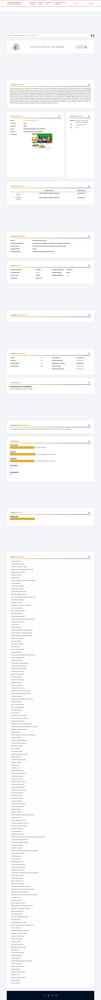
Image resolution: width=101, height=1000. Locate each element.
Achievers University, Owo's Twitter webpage (22, 454)
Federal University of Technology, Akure (21, 724)
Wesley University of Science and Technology (23, 735)
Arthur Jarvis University (17, 608)
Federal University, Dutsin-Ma (19, 666)
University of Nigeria (16, 848)
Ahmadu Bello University (17, 671)
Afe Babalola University (17, 589)
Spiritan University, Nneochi (18, 972)
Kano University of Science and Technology (22, 889)
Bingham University (16, 809)
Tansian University (16, 627)
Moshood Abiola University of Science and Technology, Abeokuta (28, 837)
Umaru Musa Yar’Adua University (19, 663)
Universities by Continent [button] (33, 3)
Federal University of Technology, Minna (21, 633)
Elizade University (15, 732)
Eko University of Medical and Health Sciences (23, 655)
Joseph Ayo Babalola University (19, 754)
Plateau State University (17, 770)
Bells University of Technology (19, 826)
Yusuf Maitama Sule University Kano (20, 886)
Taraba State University (17, 784)
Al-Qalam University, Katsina (18, 668)
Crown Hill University (16, 801)
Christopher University (17, 845)
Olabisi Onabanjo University (18, 820)
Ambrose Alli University (17, 944)
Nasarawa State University (18, 804)
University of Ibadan (16, 696)
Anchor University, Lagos (17, 649)
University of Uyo (15, 974)
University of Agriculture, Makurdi (19, 917)
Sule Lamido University (17, 878)
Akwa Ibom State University (18, 977)
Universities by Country (41, 3)
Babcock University (16, 817)
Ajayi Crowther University (17, 704)
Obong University (15, 983)
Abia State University (16, 963)
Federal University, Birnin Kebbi (19, 892)
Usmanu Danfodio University (18, 773)
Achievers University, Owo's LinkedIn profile (22, 461)
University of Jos (15, 768)
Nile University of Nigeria (17, 586)
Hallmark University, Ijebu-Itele (19, 740)
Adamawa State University (18, 572)
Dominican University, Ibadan (18, 715)
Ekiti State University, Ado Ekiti (19, 594)
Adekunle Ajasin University (18, 721)
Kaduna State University (17, 674)
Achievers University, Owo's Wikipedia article (22, 519)
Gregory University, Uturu (17, 966)
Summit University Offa (17, 798)
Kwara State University (17, 793)
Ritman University (15, 980)
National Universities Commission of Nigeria (21, 389)
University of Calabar (16, 602)
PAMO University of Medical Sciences (21, 693)
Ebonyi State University (17, 600)
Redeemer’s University (17, 746)
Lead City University (16, 702)
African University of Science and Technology (23, 580)
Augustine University (16, 652)
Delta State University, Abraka (19, 922)
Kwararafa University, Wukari (18, 790)
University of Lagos (16, 641)
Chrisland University (16, 737)
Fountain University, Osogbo (18, 759)
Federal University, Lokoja (17, 657)
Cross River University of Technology (20, 605)
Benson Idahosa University (18, 903)
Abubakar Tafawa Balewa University (20, 908)
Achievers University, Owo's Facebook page (22, 447)
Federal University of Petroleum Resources (22, 925)
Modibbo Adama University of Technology (22, 569)
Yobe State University (16, 779)
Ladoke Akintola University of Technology (22, 699)
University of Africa (16, 561)
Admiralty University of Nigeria (19, 933)
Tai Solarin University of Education (20, 823)
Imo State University (16, 677)
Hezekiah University (16, 682)
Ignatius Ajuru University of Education (21, 691)
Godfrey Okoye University (18, 853)
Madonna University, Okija (18, 622)
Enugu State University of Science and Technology (24, 850)
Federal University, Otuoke (18, 611)
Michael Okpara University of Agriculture (22, 961)
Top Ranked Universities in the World (60, 3)
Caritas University (15, 859)
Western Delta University (17, 936)
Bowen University (15, 748)
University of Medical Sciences (19, 729)
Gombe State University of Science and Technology (24, 872)
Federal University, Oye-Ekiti (18, 591)
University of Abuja (16, 575)
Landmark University (16, 900)
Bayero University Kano (17, 881)
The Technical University (17, 707)
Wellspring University (16, 955)
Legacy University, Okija (17, 564)
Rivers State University (17, 685)
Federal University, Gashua (18, 782)
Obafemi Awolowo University (18, 743)
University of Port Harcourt (18, 688)
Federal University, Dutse (17, 875)
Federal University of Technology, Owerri (22, 630)
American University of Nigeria (19, 567)
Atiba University (15, 713)
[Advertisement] (50, 21)
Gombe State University (17, 870)
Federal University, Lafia (17, 806)
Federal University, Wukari (18, 787)
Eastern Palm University (17, 680)
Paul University (15, 624)
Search (91, 3)
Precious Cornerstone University (19, 718)
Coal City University (16, 856)
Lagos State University (17, 638)
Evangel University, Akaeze (18, 864)
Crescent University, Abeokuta (19, 839)
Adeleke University (16, 757)
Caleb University (15, 646)
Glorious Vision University (17, 952)
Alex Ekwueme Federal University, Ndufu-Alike (23, 597)
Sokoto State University (17, 776)
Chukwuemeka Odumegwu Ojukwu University (23, 619)
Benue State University (17, 914)
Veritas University (15, 583)
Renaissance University (17, 861)
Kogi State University (16, 660)
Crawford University (16, 831)
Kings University (15, 765)
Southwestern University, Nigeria (19, 842)
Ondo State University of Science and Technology (24, 726)
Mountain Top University (17, 834)
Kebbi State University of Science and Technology (24, 895)
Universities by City (49, 3)
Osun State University (16, 751)
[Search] (81, 3)
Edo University (15, 950)
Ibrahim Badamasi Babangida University (21, 635)
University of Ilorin (16, 897)
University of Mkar (16, 919)
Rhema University (15, 969)
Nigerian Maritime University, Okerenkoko (22, 906)
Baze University (15, 578)
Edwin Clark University (17, 939)
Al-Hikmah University (16, 795)
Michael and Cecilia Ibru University (20, 930)
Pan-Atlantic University (17, 644)
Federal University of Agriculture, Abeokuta (22, 815)
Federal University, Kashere (18, 867)
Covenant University (16, 812)
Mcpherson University (17, 828)
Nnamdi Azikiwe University (18, 616)
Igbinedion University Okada (18, 947)
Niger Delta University (17, 613)
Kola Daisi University (16, 710)
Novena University (16, 928)
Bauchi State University (17, 911)
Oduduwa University (16, 762)
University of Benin (16, 941)
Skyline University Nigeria (17, 883)
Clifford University (16, 958)
